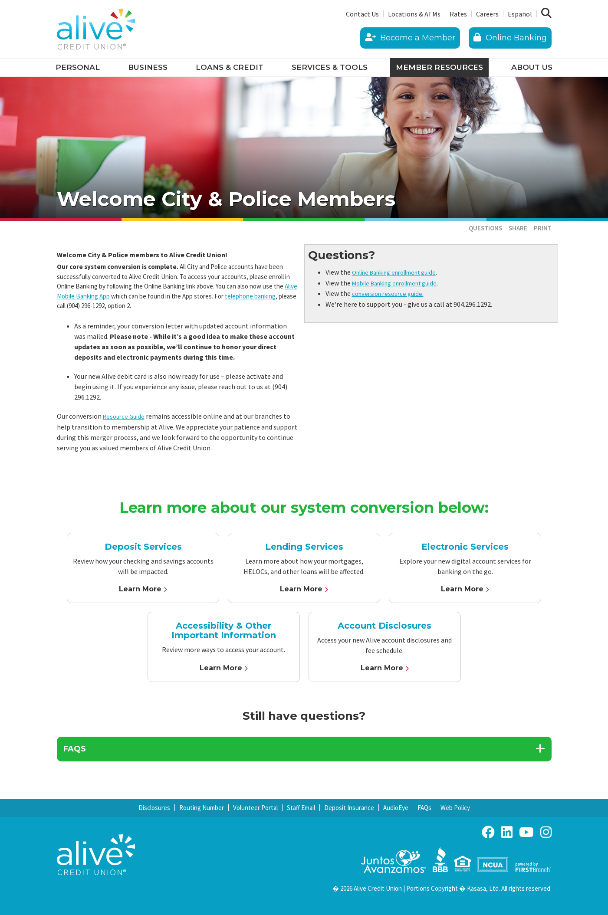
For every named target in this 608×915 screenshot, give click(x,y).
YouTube (526, 832)
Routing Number (201, 807)
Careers (487, 14)
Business (148, 67)
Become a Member (410, 38)
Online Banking (510, 38)
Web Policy (455, 807)
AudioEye (395, 807)
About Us (531, 67)
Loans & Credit (229, 67)
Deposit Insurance (349, 807)
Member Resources (439, 67)
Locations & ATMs (414, 14)
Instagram (546, 832)
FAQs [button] (74, 749)
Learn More (140, 588)
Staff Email (301, 807)
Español (520, 14)
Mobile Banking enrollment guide (402, 282)
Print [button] (543, 228)
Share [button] (518, 228)
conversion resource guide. (391, 293)
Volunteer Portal (255, 807)
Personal (78, 67)
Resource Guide (125, 416)
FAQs (424, 807)
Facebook (488, 832)
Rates (458, 14)
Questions (485, 228)
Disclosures (154, 807)
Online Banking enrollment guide (401, 272)
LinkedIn (507, 832)
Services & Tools (330, 67)
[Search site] (546, 13)
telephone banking (250, 296)
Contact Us (362, 14)
